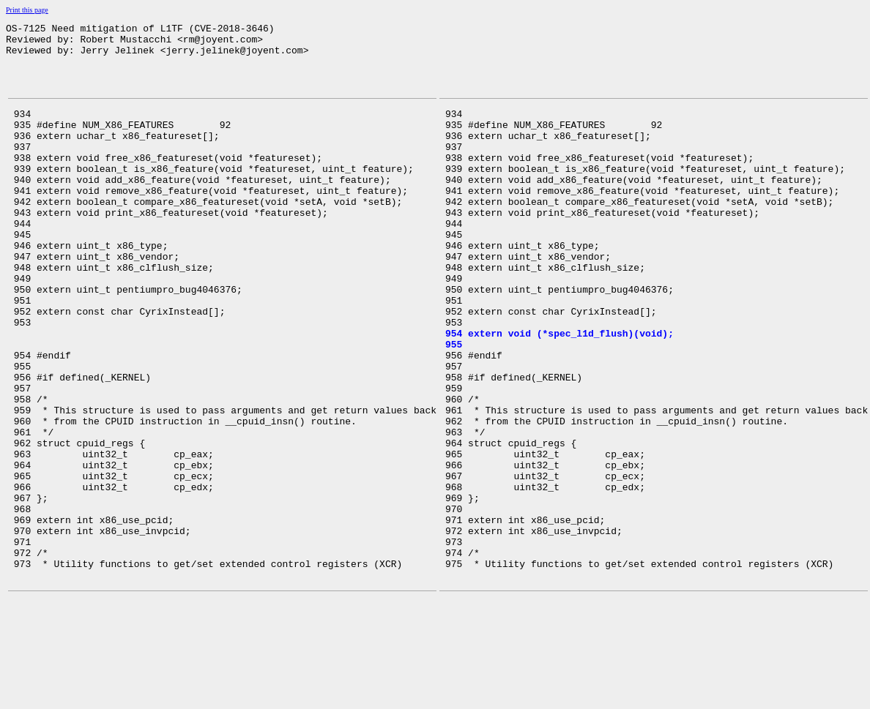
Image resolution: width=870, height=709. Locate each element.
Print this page (27, 10)
